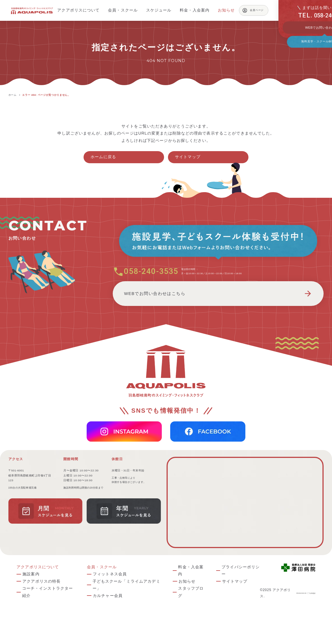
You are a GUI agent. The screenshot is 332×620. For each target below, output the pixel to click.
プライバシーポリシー (241, 570)
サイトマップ (187, 157)
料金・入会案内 (191, 570)
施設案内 (31, 574)
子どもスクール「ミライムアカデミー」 (126, 585)
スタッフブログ (191, 592)
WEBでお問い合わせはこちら (218, 293)
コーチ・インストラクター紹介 (47, 592)
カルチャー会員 (108, 595)
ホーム (12, 95)
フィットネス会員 (110, 574)
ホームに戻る (103, 157)
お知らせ (187, 581)
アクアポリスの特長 (41, 581)
